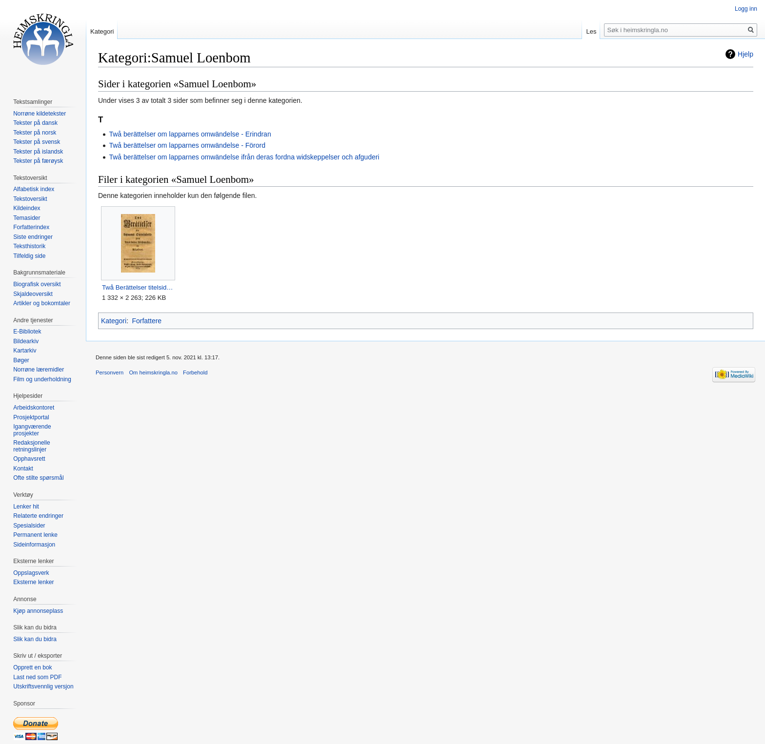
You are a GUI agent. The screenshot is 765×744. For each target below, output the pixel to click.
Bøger (21, 360)
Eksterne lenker (33, 582)
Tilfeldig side (29, 256)
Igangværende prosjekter (32, 430)
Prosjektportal (31, 417)
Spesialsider (29, 525)
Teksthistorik (29, 246)
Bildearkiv (26, 341)
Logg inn (746, 8)
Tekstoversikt (30, 199)
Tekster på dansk (35, 122)
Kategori (113, 321)
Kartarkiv (24, 350)
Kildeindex (26, 208)
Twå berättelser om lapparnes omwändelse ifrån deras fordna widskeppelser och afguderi (244, 157)
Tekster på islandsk (38, 151)
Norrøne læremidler (38, 369)
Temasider (26, 218)
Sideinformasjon (34, 544)
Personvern (109, 372)
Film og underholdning (42, 379)
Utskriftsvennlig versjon (43, 686)
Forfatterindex (31, 227)
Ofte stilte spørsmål (38, 477)
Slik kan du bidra (35, 639)
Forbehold (195, 372)
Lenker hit (26, 506)
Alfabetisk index (33, 189)
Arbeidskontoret (33, 407)
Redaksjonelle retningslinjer (31, 446)
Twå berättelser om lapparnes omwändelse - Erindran (190, 134)
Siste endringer (33, 237)
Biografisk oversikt (36, 284)
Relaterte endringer (38, 515)
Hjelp (745, 54)
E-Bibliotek (27, 331)
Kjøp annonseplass (38, 610)
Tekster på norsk (34, 132)
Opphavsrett (29, 458)
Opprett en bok (32, 667)
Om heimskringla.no (153, 372)
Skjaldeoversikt (33, 294)
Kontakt (23, 468)
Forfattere (146, 321)
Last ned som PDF (37, 677)
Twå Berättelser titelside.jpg (138, 287)
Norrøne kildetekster (39, 113)
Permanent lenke (35, 534)
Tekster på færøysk (38, 160)
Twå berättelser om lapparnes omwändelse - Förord (187, 145)
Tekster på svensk (36, 141)
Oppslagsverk (31, 572)
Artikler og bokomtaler (41, 303)
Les (591, 31)
